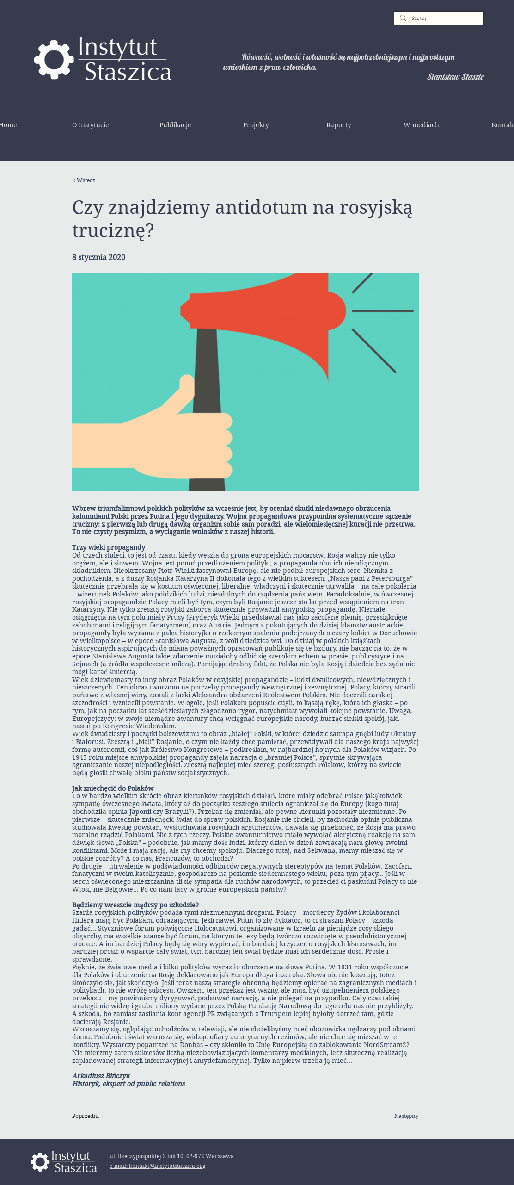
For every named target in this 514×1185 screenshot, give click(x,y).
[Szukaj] (438, 18)
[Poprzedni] (102, 1116)
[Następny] (396, 1116)
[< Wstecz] (102, 180)
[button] (90, 125)
